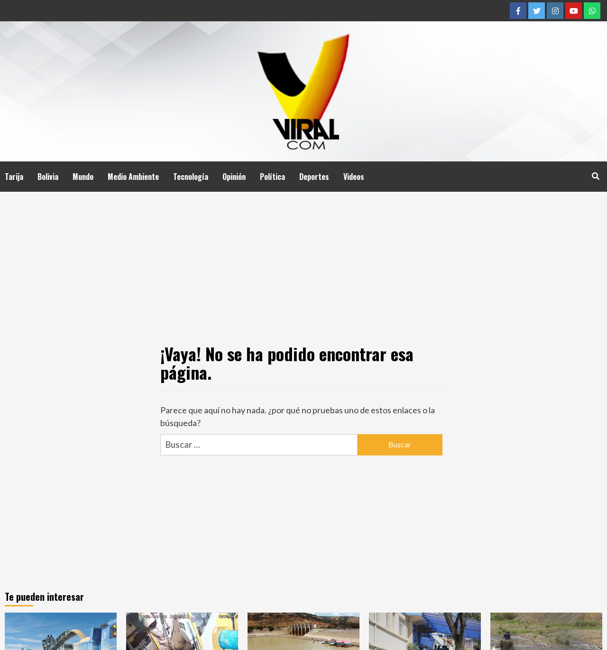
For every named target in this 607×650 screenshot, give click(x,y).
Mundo (83, 176)
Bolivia (47, 176)
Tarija (14, 176)
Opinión (234, 176)
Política (272, 176)
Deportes (314, 176)
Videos (353, 176)
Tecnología (190, 176)
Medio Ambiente (133, 176)
